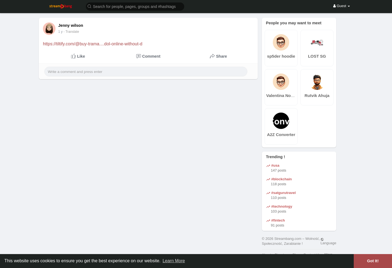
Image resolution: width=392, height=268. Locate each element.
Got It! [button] (373, 261)
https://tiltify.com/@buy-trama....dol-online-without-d (92, 44)
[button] (135, 6)
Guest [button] (341, 6)
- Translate (74, 32)
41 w (61, 32)
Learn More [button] (174, 260)
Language (328, 241)
